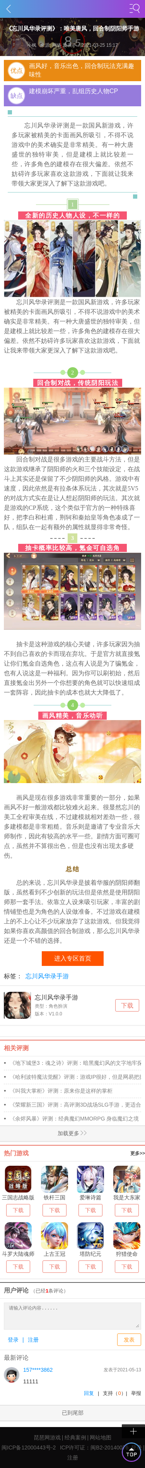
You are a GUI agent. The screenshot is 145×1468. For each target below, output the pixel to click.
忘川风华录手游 (47, 976)
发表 (129, 1340)
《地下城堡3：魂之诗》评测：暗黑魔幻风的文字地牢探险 (75, 1063)
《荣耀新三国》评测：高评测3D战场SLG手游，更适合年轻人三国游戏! (75, 1105)
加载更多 (43, 1133)
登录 (13, 1340)
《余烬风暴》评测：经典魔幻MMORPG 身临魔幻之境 (74, 1118)
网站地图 (100, 1437)
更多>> (137, 1153)
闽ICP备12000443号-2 (29, 1447)
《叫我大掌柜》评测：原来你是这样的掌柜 (61, 1091)
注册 (33, 1340)
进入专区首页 (72, 958)
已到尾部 (73, 1413)
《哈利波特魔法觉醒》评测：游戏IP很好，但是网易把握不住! (75, 1077)
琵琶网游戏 (47, 1437)
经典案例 (75, 1437)
